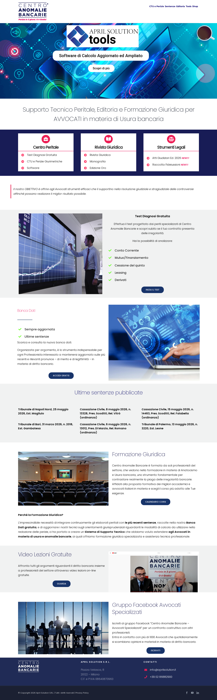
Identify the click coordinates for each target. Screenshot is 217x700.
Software (33, 168)
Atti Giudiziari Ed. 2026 (170, 158)
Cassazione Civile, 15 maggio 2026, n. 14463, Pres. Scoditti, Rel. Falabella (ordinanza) (168, 413)
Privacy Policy (82, 692)
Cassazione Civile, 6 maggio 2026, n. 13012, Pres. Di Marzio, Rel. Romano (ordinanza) (105, 428)
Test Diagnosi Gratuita (42, 155)
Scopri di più (101, 68)
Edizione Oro (98, 168)
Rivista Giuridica (100, 155)
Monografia (98, 161)
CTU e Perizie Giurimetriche (44, 161)
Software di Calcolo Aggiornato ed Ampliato (101, 55)
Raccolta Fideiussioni (170, 164)
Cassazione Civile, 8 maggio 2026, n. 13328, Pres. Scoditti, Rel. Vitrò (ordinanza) (105, 413)
